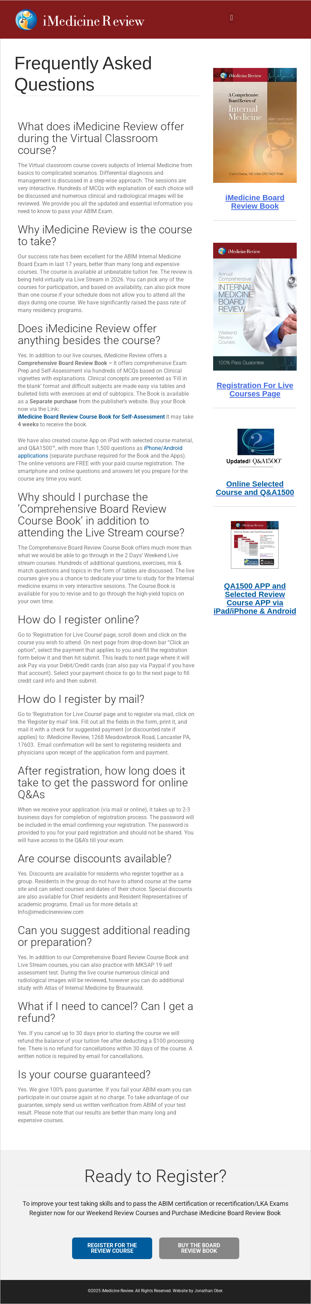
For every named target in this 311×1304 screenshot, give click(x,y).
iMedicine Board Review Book (255, 201)
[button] (231, 18)
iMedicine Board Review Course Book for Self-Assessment (91, 416)
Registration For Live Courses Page (255, 389)
